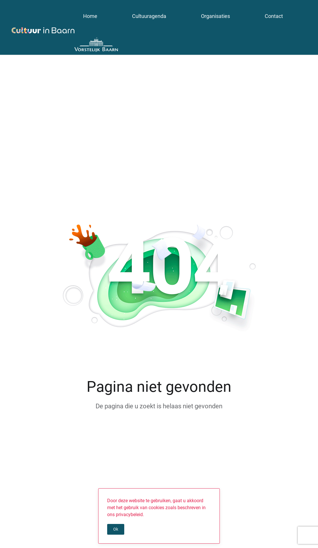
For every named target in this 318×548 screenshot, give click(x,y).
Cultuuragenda (149, 16)
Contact (274, 16)
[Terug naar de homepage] (43, 30)
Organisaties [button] (215, 16)
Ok (115, 529)
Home (90, 16)
